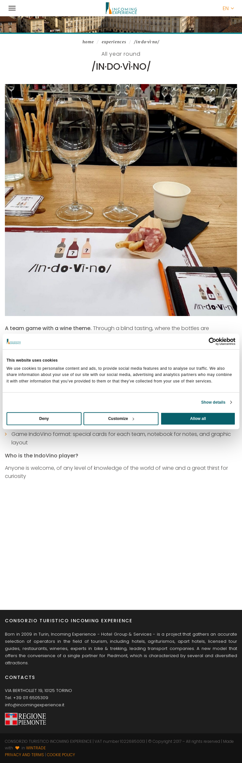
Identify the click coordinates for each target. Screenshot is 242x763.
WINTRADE (36, 748)
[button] (228, 8)
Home (88, 41)
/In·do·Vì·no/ (146, 41)
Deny (44, 418)
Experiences (114, 41)
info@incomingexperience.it (34, 705)
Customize (121, 418)
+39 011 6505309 (30, 698)
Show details (213, 402)
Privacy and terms (24, 754)
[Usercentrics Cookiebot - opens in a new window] (206, 341)
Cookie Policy (61, 754)
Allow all (198, 418)
